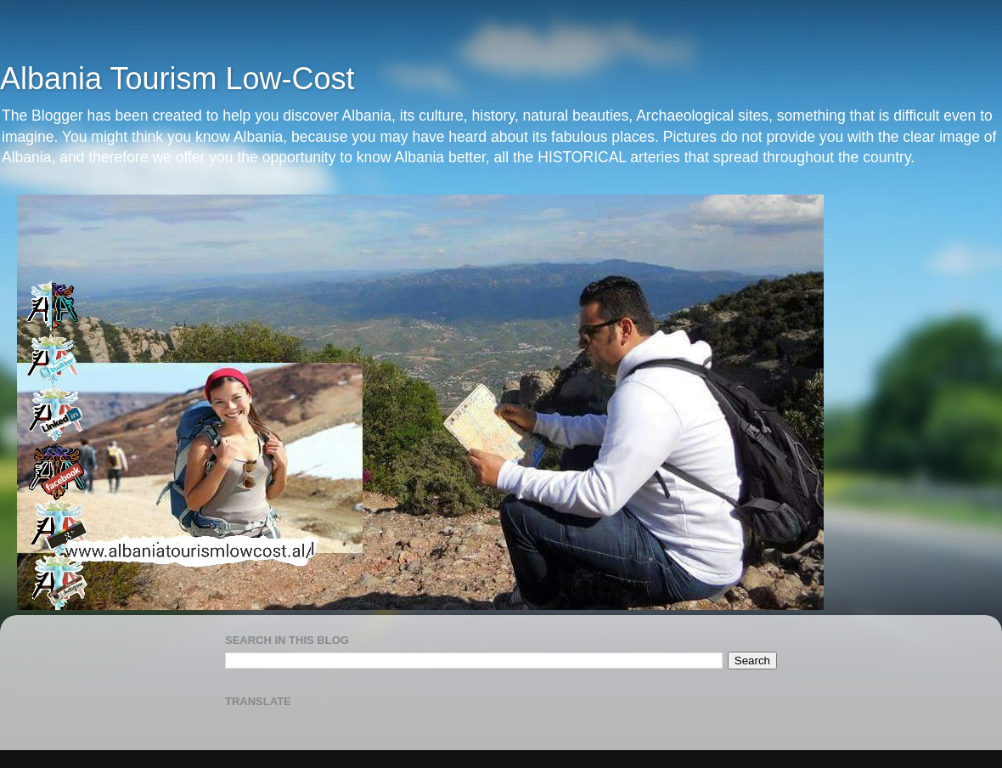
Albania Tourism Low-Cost (177, 78)
